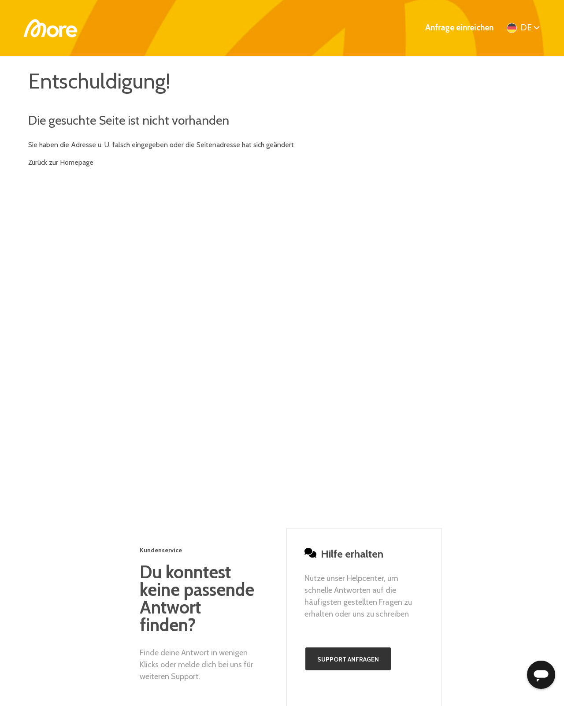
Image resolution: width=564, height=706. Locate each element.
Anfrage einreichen (459, 27)
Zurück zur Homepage (60, 162)
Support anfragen (348, 659)
